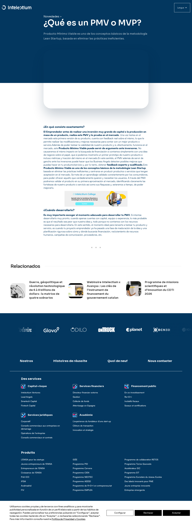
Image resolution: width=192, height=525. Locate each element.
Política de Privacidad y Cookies (68, 519)
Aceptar (176, 513)
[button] (182, 7)
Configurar (120, 513)
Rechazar (148, 513)
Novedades (51, 16)
